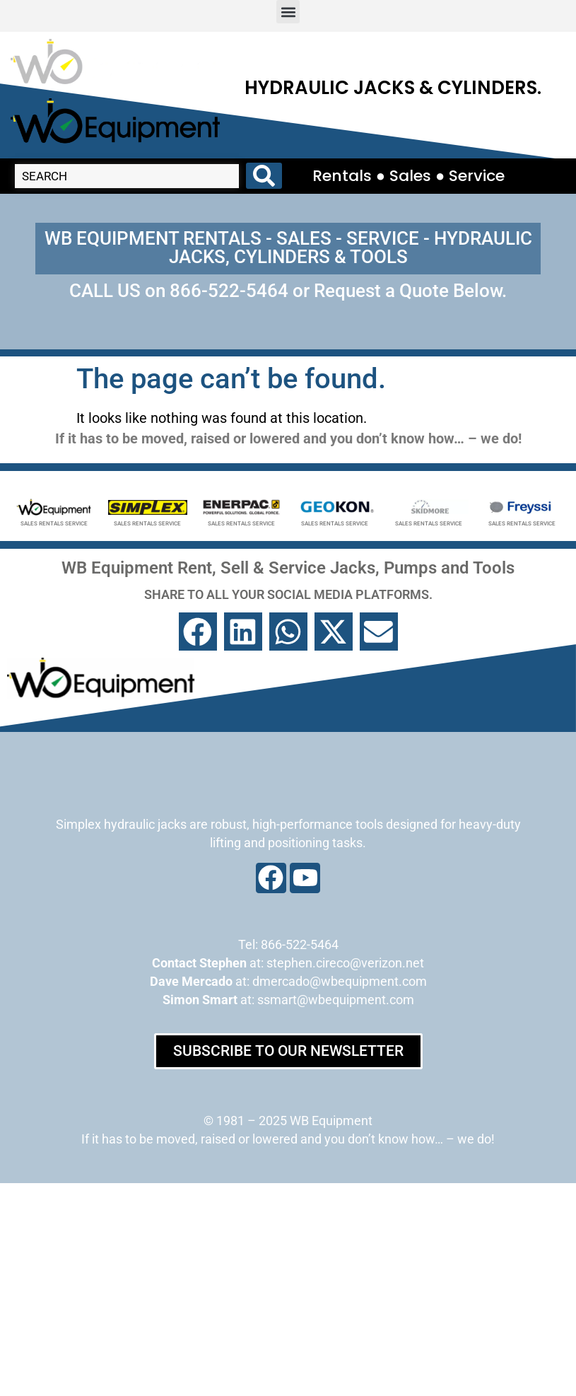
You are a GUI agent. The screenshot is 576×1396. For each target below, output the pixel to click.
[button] (288, 11)
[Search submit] (264, 176)
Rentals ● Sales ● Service (408, 176)
